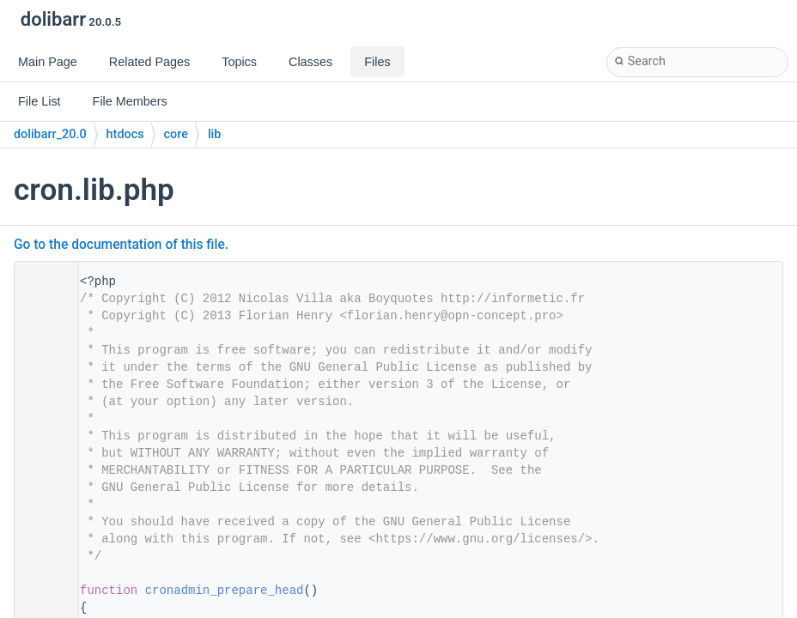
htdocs (125, 134)
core (176, 134)
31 (41, 590)
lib (214, 134)
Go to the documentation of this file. (121, 244)
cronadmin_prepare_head (224, 590)
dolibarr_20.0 (50, 134)
